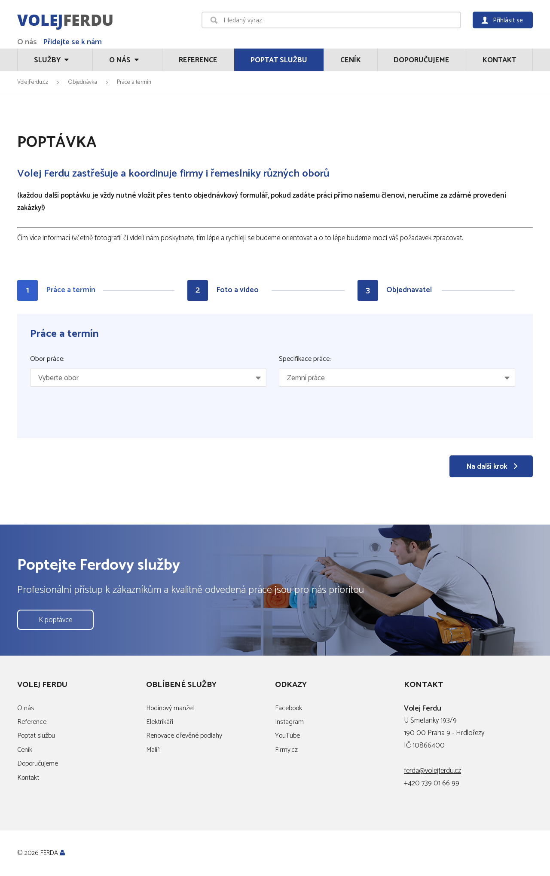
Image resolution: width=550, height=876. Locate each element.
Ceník (350, 60)
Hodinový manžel (170, 708)
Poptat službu (279, 60)
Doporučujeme (421, 60)
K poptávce (55, 620)
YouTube (287, 736)
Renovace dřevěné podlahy (184, 736)
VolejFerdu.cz (32, 82)
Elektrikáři (159, 722)
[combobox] (148, 378)
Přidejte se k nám (72, 42)
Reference (198, 60)
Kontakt (499, 60)
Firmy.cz (286, 750)
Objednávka (82, 82)
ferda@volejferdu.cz (432, 771)
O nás (27, 42)
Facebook (288, 708)
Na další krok (487, 467)
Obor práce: (47, 359)
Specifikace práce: (305, 359)
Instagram (289, 722)
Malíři (153, 750)
